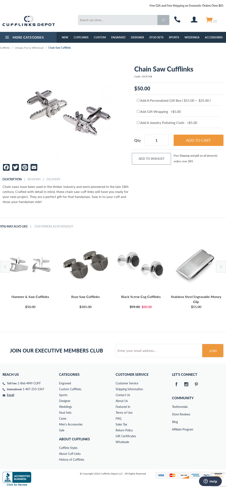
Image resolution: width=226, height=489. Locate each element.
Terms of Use (124, 412)
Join (213, 351)
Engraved (118, 37)
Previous (5, 267)
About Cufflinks (74, 439)
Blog (175, 422)
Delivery (53, 179)
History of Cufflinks (71, 459)
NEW (65, 37)
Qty (137, 140)
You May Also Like (14, 226)
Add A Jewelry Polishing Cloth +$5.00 (167, 123)
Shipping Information (129, 389)
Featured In (123, 406)
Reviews (34, 179)
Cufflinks (81, 37)
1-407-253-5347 (33, 389)
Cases (62, 418)
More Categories (24, 37)
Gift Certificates (126, 436)
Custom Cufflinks (70, 389)
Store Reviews (175, 414)
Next (221, 267)
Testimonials (175, 406)
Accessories (214, 37)
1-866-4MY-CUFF (29, 383)
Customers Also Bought (54, 226)
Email (10, 395)
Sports (174, 37)
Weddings (192, 37)
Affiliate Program (175, 429)
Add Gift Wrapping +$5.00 (159, 111)
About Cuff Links (70, 453)
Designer (137, 37)
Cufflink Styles (68, 448)
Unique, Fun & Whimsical (29, 47)
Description (12, 179)
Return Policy (124, 430)
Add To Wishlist (151, 158)
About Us (122, 401)
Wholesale (122, 442)
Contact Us (123, 395)
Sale (61, 430)
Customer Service (127, 383)
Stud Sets (156, 37)
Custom (100, 37)
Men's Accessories (71, 424)
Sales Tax (121, 424)
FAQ (118, 418)
